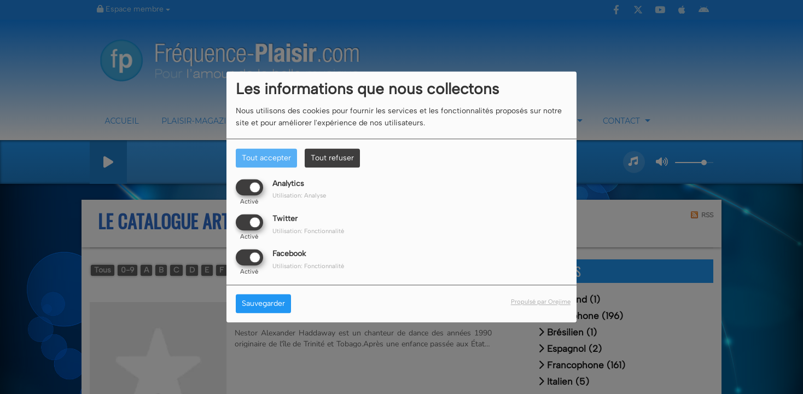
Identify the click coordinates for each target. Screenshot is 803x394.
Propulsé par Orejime (541, 302)
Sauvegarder (263, 304)
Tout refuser (332, 158)
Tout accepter (266, 158)
